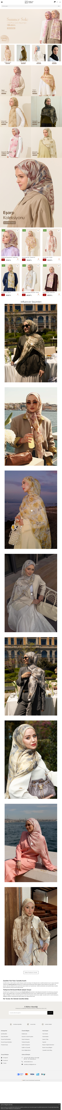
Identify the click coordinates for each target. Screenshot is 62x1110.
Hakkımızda (24, 1033)
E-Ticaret (27, 1080)
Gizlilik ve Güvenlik (26, 1047)
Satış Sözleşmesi (26, 1039)
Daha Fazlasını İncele (31, 972)
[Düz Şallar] (46, 111)
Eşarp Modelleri (4, 1036)
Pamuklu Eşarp (4, 1044)
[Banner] (31, 26)
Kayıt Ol (50, 1012)
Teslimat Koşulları (26, 1042)
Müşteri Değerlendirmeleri (48, 1044)
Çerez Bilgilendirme (26, 1050)
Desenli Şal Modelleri (6, 1039)
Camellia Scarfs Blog (47, 1050)
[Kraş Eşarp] (46, 142)
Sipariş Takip (45, 1039)
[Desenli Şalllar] (15, 111)
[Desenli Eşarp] (15, 142)
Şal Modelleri (4, 1033)
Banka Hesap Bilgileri (47, 1047)
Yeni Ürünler (45, 1033)
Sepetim (44, 1042)
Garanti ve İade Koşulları (27, 1036)
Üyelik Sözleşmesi (26, 1044)
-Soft (23, 1080)
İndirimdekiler (45, 1036)
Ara (58, 6)
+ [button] (31, 344)
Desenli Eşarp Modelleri (6, 1042)
